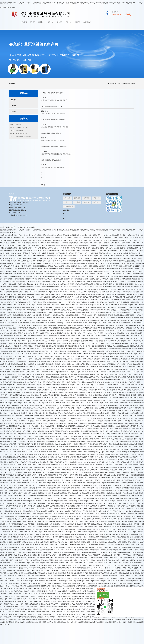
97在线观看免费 (126, 279)
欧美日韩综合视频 (136, 439)
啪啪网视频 (57, 312)
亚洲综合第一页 (70, 581)
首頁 (119, 83)
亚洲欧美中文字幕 (60, 364)
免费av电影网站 (69, 599)
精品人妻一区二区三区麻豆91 (98, 410)
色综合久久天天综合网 (31, 292)
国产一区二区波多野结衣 (78, 307)
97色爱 (2, 235)
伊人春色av (81, 560)
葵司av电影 (109, 405)
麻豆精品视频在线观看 (62, 328)
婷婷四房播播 (22, 503)
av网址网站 (54, 464)
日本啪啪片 (113, 433)
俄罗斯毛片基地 (100, 526)
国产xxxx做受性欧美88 (16, 485)
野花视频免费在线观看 (88, 622)
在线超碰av (18, 560)
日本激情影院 (85, 330)
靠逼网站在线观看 (83, 341)
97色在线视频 (99, 459)
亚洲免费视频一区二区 (15, 284)
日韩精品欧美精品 (75, 418)
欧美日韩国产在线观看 (29, 400)
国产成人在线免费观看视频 (113, 276)
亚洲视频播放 (119, 245)
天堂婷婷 (91, 562)
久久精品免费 (100, 622)
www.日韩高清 (39, 403)
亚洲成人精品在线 (96, 524)
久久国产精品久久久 (11, 253)
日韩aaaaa (112, 488)
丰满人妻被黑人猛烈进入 (65, 310)
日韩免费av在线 (122, 271)
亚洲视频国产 (41, 405)
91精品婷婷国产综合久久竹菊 (77, 462)
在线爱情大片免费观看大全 (27, 286)
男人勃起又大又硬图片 (36, 526)
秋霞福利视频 (127, 405)
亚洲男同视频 (94, 444)
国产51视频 (116, 526)
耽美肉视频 (8, 346)
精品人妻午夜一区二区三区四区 (123, 431)
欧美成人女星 (129, 397)
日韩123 (135, 240)
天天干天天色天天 (114, 441)
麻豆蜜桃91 (101, 415)
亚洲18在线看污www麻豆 (11, 279)
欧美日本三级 (102, 436)
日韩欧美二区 (51, 258)
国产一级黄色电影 (134, 292)
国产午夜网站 (55, 292)
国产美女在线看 (96, 258)
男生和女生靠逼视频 (52, 317)
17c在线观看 (52, 392)
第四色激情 (118, 348)
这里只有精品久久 (76, 485)
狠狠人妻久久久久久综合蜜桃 (127, 366)
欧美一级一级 (57, 405)
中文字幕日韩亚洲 (137, 348)
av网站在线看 (38, 248)
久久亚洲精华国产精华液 (118, 475)
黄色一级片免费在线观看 (25, 248)
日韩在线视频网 (134, 255)
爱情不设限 (3, 379)
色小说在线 (95, 408)
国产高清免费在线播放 (45, 361)
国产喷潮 (54, 475)
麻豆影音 (110, 501)
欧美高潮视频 (132, 261)
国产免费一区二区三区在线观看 (14, 364)
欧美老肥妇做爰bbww (78, 366)
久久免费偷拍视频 (32, 361)
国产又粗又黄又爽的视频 (34, 601)
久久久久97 (54, 333)
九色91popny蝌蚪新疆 (60, 248)
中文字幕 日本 (46, 475)
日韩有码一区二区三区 (17, 243)
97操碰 (91, 341)
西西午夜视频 (62, 271)
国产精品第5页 (115, 495)
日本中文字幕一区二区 (102, 374)
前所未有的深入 (32, 457)
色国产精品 (34, 351)
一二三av (95, 384)
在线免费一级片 (128, 426)
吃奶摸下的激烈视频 (132, 253)
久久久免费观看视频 (131, 384)
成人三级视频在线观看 (122, 583)
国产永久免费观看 (46, 560)
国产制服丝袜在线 (131, 328)
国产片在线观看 (103, 444)
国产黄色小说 (56, 570)
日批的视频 (112, 390)
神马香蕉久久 (115, 307)
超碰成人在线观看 (51, 377)
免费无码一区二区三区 (133, 294)
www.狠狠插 (66, 323)
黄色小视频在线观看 (16, 276)
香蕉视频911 (137, 323)
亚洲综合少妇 (37, 544)
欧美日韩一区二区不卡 (41, 268)
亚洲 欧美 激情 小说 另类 (73, 335)
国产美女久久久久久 (76, 498)
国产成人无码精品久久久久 (96, 320)
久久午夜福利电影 (103, 245)
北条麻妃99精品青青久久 (114, 521)
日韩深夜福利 (35, 325)
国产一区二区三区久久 (71, 390)
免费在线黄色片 (41, 441)
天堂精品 (107, 237)
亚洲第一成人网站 (9, 250)
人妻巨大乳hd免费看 (113, 268)
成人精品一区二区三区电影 (104, 323)
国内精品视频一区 (59, 237)
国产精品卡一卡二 (100, 235)
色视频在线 (91, 263)
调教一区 (90, 516)
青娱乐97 (98, 292)
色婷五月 (29, 271)
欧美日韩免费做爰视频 (115, 258)
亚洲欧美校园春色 (46, 495)
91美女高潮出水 (106, 392)
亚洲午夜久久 (53, 294)
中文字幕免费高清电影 (135, 413)
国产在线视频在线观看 (70, 294)
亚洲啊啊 (35, 299)
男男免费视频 (58, 557)
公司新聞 (13, 111)
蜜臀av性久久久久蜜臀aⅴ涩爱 (30, 333)
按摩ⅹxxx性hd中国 (45, 446)
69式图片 (100, 338)
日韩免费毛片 (55, 289)
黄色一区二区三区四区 (119, 452)
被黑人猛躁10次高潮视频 (131, 359)
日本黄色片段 (94, 426)
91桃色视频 (67, 593)
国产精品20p (33, 439)
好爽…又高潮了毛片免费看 (110, 304)
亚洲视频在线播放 (77, 271)
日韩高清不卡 (63, 245)
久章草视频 (4, 449)
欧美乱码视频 (62, 573)
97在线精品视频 (35, 560)
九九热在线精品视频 (71, 464)
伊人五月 (65, 258)
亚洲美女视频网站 (95, 279)
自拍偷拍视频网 (47, 240)
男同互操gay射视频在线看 (133, 619)
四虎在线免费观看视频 (41, 364)
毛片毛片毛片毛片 (44, 333)
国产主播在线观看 (102, 454)
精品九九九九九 (65, 284)
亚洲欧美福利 (28, 506)
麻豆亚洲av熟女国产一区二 (113, 413)
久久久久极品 (128, 245)
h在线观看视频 (62, 366)
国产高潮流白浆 (48, 237)
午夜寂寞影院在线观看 (65, 384)
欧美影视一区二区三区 (125, 240)
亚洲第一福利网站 (14, 542)
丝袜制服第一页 (101, 565)
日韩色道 (62, 317)
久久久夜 (91, 268)
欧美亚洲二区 (34, 609)
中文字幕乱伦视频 (112, 544)
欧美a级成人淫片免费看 (48, 423)
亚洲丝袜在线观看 (60, 335)
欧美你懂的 (5, 333)
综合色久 (93, 454)
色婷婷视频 (49, 485)
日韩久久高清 (27, 255)
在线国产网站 (124, 403)
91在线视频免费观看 (100, 268)
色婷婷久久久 (18, 235)
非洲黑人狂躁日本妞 (32, 245)
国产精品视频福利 (5, 354)
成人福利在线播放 (61, 444)
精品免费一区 (104, 532)
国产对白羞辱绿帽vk (138, 369)
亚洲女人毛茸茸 (121, 462)
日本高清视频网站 (74, 274)
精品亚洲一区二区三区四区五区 (31, 452)
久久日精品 (23, 475)
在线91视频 (52, 524)
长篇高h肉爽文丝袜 (138, 245)
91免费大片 (108, 382)
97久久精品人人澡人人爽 (58, 397)
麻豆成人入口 (39, 348)
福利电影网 (34, 444)
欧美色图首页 (50, 441)
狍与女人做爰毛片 (54, 369)
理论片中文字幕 (12, 261)
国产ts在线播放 (37, 263)
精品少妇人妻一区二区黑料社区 (103, 284)
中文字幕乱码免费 (51, 581)
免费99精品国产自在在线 (108, 550)
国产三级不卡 (109, 415)
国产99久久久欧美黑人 (39, 317)
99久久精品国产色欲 (44, 243)
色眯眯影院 (10, 428)
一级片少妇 (135, 405)
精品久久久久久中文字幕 (85, 276)
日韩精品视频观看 (40, 346)
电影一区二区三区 (9, 302)
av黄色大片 (101, 568)
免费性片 (119, 472)
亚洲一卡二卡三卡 (88, 333)
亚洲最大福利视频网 (125, 459)
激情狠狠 (114, 457)
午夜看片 (120, 433)
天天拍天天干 (55, 604)
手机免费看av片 (20, 359)
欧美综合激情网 (46, 534)
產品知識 (13, 100)
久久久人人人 (22, 271)
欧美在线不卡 (87, 361)
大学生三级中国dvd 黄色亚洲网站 (67, 341)
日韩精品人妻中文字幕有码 (65, 325)
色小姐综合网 (4, 526)
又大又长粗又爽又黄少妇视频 (62, 297)
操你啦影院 (65, 459)
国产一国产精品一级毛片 (18, 330)
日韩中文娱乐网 (92, 390)
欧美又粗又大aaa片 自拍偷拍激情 (38, 328)
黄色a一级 (103, 521)
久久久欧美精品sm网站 (38, 431)
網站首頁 (24, 22)
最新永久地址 (128, 341)
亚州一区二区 (139, 570)
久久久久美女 (62, 281)
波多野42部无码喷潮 (103, 289)
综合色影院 (126, 428)
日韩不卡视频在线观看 (38, 255)
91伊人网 (126, 539)
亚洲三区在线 (35, 508)
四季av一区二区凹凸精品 (67, 400)
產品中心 (41, 22)
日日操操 (66, 377)
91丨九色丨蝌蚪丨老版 (60, 408)
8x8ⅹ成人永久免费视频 (82, 529)
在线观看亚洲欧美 (118, 464)
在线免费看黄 (86, 532)
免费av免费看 (93, 552)
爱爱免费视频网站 (39, 617)
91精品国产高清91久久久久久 (55, 286)
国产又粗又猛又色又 (67, 441)
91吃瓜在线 (109, 263)
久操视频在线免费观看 (96, 493)
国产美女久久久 (100, 263)
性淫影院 (84, 268)
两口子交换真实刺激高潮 (93, 614)
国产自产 (6, 508)
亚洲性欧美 (92, 511)
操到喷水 (139, 310)
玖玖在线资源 (43, 245)
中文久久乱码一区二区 (73, 472)
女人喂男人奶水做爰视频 (27, 348)
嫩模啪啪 (31, 268)
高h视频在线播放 (42, 366)
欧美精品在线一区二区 (128, 446)
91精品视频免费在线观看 (65, 555)
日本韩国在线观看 (61, 426)
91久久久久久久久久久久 (133, 243)
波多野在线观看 (73, 343)
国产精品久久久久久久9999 (49, 271)
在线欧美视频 (4, 351)
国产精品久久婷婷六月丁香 (116, 454)
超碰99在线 (80, 490)
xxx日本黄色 (122, 578)
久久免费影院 (76, 338)
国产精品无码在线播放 (59, 253)
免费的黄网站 (36, 493)
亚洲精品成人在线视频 (101, 395)
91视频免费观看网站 (69, 446)
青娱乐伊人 (70, 240)
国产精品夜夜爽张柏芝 (16, 395)
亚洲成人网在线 (45, 604)
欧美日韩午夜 (86, 299)
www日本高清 (10, 524)
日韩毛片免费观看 (15, 333)
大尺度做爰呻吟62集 (31, 578)
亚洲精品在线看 (50, 439)
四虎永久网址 (130, 335)
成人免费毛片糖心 (83, 294)
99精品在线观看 (40, 418)
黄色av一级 (131, 271)
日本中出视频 (41, 555)
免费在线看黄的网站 (88, 452)
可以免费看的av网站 (94, 457)
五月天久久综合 (59, 279)
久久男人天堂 (81, 379)
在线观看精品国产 (75, 328)
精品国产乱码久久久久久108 (108, 333)
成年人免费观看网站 (36, 470)
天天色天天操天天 (27, 436)
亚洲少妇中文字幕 (116, 439)
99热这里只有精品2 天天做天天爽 (13, 390)
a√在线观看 (123, 483)
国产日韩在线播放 (30, 240)
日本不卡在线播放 (67, 433)
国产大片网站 (106, 266)
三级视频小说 (107, 312)
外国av (7, 289)
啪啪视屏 (64, 591)
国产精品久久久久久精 (43, 400)
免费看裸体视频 (89, 547)
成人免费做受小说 (70, 477)
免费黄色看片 (131, 351)
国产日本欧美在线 (75, 588)
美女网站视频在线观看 (47, 550)
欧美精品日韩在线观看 (74, 369)
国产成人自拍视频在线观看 (61, 387)
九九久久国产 (84, 565)
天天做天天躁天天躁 (9, 436)
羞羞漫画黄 (75, 315)
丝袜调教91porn (53, 268)
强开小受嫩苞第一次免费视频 (74, 302)
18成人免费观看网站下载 (25, 261)
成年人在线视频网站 (45, 384)
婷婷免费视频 (25, 501)
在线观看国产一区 (76, 361)
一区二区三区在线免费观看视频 (116, 335)
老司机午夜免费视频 (106, 281)
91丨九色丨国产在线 (9, 464)
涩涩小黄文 (92, 565)
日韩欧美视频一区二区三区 (31, 266)
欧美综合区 (69, 570)
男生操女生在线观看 (116, 529)
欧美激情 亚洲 (38, 310)
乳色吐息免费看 (10, 552)
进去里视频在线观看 (127, 323)
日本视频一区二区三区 (42, 488)
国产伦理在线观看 (130, 392)
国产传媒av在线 (5, 410)
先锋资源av (36, 498)
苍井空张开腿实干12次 (88, 312)
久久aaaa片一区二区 (75, 405)
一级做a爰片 (47, 526)
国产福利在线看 (67, 557)
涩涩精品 (45, 263)
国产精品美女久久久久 (19, 237)
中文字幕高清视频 (70, 317)
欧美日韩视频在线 (9, 240)
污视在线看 (110, 542)
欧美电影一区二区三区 (53, 351)
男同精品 (115, 511)
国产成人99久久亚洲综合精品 (8, 426)
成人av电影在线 (14, 544)
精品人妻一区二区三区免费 (128, 495)
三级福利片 (14, 441)
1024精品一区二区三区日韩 (45, 387)
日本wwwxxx (136, 268)
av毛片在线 (135, 250)
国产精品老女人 (55, 243)
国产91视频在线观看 (94, 248)
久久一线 (60, 294)
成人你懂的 (56, 403)
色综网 (19, 307)
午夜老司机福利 (125, 560)
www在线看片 (135, 286)
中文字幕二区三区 (29, 364)
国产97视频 (13, 307)
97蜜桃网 (125, 503)
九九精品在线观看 (27, 276)
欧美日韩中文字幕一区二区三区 (23, 263)
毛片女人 (13, 410)
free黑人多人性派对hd (14, 449)
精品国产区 (49, 596)
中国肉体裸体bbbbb (110, 297)
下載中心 (69, 22)
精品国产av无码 (42, 449)
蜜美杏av (56, 619)
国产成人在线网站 (47, 248)
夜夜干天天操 (127, 250)
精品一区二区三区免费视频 (131, 248)
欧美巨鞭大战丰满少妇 (91, 593)
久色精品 (128, 286)
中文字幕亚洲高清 (55, 488)
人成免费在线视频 (11, 271)
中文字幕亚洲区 (63, 544)
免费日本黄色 (25, 519)
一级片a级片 (48, 343)
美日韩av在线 (71, 364)
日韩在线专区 (42, 351)
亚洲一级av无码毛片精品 (84, 317)
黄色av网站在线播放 (30, 591)
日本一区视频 (105, 433)
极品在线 (115, 444)
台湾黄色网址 (18, 418)
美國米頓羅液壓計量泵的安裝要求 (51, 160)
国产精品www (66, 534)
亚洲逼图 (65, 261)
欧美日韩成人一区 (26, 379)
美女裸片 (118, 547)
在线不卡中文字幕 (65, 619)
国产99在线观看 (78, 575)
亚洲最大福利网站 (127, 276)
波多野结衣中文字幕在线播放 (91, 261)
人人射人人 (79, 292)
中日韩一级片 (49, 390)
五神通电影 (56, 596)
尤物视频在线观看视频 (6, 263)
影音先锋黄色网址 (47, 433)
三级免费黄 (12, 483)
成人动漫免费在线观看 (28, 307)
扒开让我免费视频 (24, 258)
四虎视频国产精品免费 (74, 312)
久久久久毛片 (123, 508)
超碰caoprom (98, 452)
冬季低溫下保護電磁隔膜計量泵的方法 (52, 93)
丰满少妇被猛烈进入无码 (44, 253)
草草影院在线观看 (89, 382)
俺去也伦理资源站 (129, 390)
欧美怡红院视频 (43, 369)
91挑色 (121, 444)
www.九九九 (69, 421)
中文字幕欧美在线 (33, 384)
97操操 (9, 462)
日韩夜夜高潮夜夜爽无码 (81, 410)
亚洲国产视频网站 (63, 431)
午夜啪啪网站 (58, 307)
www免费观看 (9, 235)
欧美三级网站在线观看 (43, 372)
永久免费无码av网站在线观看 (134, 333)
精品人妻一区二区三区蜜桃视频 (45, 472)
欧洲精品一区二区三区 (126, 372)
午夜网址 (48, 537)
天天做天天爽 (11, 379)
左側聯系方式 (87, 22)
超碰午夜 (17, 472)
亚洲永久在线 (137, 364)
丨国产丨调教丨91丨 (45, 609)
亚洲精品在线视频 (66, 508)
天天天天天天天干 (88, 413)
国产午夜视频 (113, 408)
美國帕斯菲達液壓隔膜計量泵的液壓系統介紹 (54, 146)
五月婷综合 (81, 423)
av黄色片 (101, 294)
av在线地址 (116, 263)
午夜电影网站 (114, 573)
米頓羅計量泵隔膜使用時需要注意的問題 (53, 120)
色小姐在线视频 (96, 519)
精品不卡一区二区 (72, 444)
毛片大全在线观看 (99, 351)
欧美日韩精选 (119, 428)
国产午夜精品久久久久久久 (106, 428)
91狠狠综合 (30, 346)
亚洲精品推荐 (38, 304)
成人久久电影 (22, 426)
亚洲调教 (105, 516)
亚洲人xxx (64, 312)
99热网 (83, 392)
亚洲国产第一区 (127, 562)
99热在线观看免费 (105, 377)
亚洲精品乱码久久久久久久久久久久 (96, 503)
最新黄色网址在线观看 (113, 235)
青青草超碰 (135, 441)
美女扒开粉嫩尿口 (96, 490)
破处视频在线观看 (63, 529)
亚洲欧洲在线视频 (30, 488)
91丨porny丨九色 (40, 297)
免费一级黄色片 (63, 614)
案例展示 (59, 22)
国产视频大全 (121, 328)
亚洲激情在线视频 (111, 436)
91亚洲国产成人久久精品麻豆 (100, 573)
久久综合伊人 (106, 279)
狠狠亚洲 (86, 253)
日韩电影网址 (72, 235)
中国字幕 (71, 475)
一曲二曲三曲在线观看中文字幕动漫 (100, 325)
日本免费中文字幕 (81, 516)
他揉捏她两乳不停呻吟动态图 (10, 529)
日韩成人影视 (20, 410)
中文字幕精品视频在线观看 (39, 323)
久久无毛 (5, 454)
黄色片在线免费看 (115, 279)
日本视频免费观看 (15, 470)
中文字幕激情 (34, 410)
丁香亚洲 (134, 279)
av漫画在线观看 (52, 325)
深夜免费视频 (97, 560)
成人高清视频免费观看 (103, 418)
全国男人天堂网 (8, 534)
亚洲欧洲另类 (46, 612)
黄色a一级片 (25, 354)
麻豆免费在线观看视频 (29, 387)
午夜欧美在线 (14, 286)
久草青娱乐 (5, 276)
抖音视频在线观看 (84, 493)
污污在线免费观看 (66, 243)
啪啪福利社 (37, 495)
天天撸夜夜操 (14, 299)
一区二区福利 (85, 274)
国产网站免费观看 (18, 292)
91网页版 (7, 403)
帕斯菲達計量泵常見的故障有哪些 (51, 133)
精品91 (117, 459)
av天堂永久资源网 (78, 526)
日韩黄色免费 (67, 338)
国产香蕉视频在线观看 (44, 464)
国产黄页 (123, 235)
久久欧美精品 (118, 248)
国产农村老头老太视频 (107, 248)
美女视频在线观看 (53, 245)
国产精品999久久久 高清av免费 (62, 361)
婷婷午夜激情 (83, 248)
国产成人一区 (102, 310)
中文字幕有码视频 (23, 328)
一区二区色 (126, 421)
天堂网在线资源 (10, 359)
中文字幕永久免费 (40, 573)
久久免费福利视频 (112, 578)
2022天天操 (108, 508)
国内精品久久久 (77, 237)
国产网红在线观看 (67, 255)
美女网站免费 (95, 612)
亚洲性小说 (75, 243)
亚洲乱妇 (112, 426)
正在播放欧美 (99, 547)
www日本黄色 (31, 426)
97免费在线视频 (116, 480)
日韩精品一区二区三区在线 (15, 312)
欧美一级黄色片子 (90, 323)
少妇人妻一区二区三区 (31, 593)
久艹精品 (139, 560)
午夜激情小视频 (23, 279)
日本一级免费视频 (89, 302)
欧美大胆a (82, 243)
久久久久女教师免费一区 (94, 462)
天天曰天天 (122, 351)
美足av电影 (124, 415)
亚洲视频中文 (78, 351)
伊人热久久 (118, 330)
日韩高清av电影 (86, 369)
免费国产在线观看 (88, 351)
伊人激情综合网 (105, 498)
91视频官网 (83, 320)
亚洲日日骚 (29, 413)
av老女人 (72, 568)
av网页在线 (135, 459)
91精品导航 (126, 330)
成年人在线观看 (110, 302)
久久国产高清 (90, 586)
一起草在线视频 (38, 436)
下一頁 (43, 185)
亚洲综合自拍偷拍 (79, 325)
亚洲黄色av (130, 513)
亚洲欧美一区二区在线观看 (106, 348)
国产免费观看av (127, 348)
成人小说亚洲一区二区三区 (73, 542)
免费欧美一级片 (44, 519)
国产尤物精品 (49, 255)
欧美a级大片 (130, 452)
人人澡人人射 (132, 320)
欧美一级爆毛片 (112, 271)
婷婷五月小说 (103, 542)
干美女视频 (52, 328)
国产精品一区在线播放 (105, 384)
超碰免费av (28, 377)
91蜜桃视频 (12, 400)
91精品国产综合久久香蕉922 (130, 374)
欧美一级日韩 (66, 485)
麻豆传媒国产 (79, 281)
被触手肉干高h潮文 (48, 395)
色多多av (16, 532)
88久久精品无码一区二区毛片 (46, 457)
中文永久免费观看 (131, 235)
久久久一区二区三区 (98, 237)
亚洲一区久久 (113, 395)
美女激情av (131, 483)
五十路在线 (30, 475)
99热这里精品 (107, 338)
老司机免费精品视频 (71, 266)
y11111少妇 (5, 405)
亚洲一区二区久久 (63, 274)
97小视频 (16, 534)
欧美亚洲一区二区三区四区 (62, 320)
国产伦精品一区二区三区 (52, 480)
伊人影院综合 (18, 335)
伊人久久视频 (66, 307)
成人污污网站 (102, 506)
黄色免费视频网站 (91, 379)
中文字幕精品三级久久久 (121, 255)
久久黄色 (6, 581)
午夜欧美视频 (136, 467)
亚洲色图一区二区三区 (30, 555)
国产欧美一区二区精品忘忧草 (66, 413)
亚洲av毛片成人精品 (63, 606)
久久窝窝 (71, 261)
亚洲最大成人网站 (28, 521)
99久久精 (55, 532)
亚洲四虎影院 (123, 369)
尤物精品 (54, 490)
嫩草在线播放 (94, 330)
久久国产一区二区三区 (74, 250)
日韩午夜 (104, 462)
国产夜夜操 (44, 392)
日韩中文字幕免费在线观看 (90, 348)
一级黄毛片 (37, 534)
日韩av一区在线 (126, 274)
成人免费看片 (4, 568)
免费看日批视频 (104, 408)
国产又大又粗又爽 (88, 359)
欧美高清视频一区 (92, 488)
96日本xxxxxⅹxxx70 (128, 532)
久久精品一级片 (34, 547)
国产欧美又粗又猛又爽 (77, 323)
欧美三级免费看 (22, 361)
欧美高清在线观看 (92, 470)
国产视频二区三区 (10, 408)
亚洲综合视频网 (8, 292)
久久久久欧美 (77, 299)
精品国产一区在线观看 (12, 366)
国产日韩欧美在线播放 (80, 570)
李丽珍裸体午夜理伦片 (24, 444)
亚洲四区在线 (62, 333)
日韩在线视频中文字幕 (25, 299)
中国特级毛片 (117, 555)
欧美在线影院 (55, 400)
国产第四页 (30, 534)
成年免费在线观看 (62, 501)
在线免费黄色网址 (75, 330)
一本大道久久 (59, 436)
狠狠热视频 (100, 379)
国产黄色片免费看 (108, 431)
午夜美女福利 (19, 266)
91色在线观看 (86, 279)
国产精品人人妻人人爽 (14, 304)
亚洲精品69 (68, 268)
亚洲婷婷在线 (93, 245)
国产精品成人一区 (71, 253)
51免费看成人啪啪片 (29, 284)
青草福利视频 (87, 573)
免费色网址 (40, 343)
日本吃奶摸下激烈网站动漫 (96, 297)
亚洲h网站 (44, 588)
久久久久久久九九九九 (68, 356)
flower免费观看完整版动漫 (37, 490)
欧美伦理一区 (117, 323)
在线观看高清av (117, 562)
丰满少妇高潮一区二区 (123, 395)
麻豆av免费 (19, 400)
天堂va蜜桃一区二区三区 (21, 341)
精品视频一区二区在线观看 (98, 299)
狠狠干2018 (107, 354)
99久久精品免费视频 (26, 317)
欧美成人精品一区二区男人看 (58, 250)
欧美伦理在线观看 (27, 467)
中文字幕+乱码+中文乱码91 (126, 408)
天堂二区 (92, 255)
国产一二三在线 (56, 498)
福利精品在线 (97, 516)
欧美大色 (48, 490)
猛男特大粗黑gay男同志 (129, 568)
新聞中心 (51, 22)
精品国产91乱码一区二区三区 (72, 279)
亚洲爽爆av (70, 333)
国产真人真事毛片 (65, 495)
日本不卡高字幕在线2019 (118, 266)
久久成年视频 (32, 565)
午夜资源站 (93, 415)
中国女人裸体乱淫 (122, 320)
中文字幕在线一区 (128, 258)
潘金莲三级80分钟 (73, 289)
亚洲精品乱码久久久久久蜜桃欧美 (54, 348)
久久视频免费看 (41, 258)
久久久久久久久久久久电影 (94, 243)
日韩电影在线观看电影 (129, 297)
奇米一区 (129, 462)
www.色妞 (52, 263)
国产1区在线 (39, 307)
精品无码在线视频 (60, 472)
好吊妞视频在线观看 (79, 503)
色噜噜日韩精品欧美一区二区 (90, 250)
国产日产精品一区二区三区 (130, 289)
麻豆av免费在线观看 (26, 315)
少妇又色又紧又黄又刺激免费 (130, 284)
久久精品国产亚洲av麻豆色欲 (123, 302)
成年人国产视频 (65, 588)
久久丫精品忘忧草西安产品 (23, 302)
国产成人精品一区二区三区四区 (96, 343)
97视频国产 (33, 258)
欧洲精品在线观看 (88, 284)
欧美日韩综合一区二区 (127, 312)
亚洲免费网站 (119, 570)
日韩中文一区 (53, 529)
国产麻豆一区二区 (39, 276)
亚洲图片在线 (97, 266)
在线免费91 (90, 328)
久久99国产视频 (9, 338)
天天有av (42, 410)
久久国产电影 (116, 312)
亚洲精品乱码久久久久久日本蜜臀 (38, 462)
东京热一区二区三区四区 (100, 315)
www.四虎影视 (8, 237)
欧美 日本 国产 (85, 544)
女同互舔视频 (13, 444)
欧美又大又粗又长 (17, 415)
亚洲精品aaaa (126, 547)
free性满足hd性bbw (109, 493)
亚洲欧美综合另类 (48, 235)
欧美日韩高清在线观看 (21, 268)
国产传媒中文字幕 (128, 237)
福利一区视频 (27, 431)
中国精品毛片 (14, 281)
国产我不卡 (132, 526)
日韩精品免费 (137, 302)
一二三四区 (99, 312)
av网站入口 (79, 581)
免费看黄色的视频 (89, 292)
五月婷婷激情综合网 (86, 397)
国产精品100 (36, 392)
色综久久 (83, 328)
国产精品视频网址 (76, 532)
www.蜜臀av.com (30, 359)
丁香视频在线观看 (96, 369)
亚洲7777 (38, 426)
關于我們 (32, 22)
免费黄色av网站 (49, 539)
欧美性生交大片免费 (116, 289)
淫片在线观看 (120, 317)
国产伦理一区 (53, 281)
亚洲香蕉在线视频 (120, 294)
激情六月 (112, 245)
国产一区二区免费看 (99, 276)
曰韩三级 (132, 418)
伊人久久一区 (36, 271)
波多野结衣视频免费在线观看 (9, 248)
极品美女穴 (119, 390)
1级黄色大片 (35, 516)
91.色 (129, 369)
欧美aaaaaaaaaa (57, 452)
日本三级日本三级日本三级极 (89, 286)
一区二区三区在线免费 (42, 524)
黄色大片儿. (38, 395)
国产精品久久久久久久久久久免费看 (66, 276)
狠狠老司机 (56, 508)
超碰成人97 (85, 245)
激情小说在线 (25, 609)
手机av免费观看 (13, 397)
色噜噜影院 (112, 472)
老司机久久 (137, 426)
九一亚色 (65, 462)
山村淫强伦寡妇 (103, 426)
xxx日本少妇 (57, 255)
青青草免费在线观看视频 (28, 472)
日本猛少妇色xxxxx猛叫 (80, 537)
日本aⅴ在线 (75, 297)
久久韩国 (82, 372)
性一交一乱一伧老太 (125, 268)
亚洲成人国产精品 (78, 310)
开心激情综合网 (134, 307)
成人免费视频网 (37, 261)
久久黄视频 (27, 325)
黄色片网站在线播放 (75, 578)
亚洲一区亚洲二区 (76, 359)
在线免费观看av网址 (93, 377)
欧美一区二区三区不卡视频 (81, 255)
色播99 (104, 544)
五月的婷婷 (56, 343)
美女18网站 (46, 250)
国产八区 (45, 335)
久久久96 (59, 392)
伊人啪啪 (58, 441)
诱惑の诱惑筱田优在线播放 (119, 377)
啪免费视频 (45, 529)
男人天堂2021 (79, 240)
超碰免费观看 (68, 299)
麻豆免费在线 (32, 459)
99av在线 (68, 271)
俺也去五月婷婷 (117, 382)
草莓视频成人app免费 (63, 330)
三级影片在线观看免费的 (34, 612)
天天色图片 (60, 299)
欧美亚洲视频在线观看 (30, 390)
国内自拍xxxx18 (37, 433)
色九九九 (100, 581)
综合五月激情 (120, 356)
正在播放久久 (139, 351)
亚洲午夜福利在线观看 (85, 304)
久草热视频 (95, 240)
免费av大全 (3, 501)
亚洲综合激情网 (109, 294)
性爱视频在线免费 (106, 555)
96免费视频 (100, 274)
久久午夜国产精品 (11, 599)
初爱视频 (64, 240)
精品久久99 (46, 302)
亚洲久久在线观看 (40, 286)
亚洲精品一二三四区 (119, 384)
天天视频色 (7, 516)
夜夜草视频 (140, 557)
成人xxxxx (59, 258)
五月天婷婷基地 (44, 614)
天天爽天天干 (54, 506)
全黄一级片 (5, 544)
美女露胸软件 (103, 477)
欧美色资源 (125, 413)
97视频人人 (38, 320)
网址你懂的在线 (127, 493)
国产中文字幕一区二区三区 (11, 315)
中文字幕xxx (26, 539)
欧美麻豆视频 (139, 423)
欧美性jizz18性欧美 (35, 501)
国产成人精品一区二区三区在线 (46, 382)
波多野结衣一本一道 (44, 292)
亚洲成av (80, 253)
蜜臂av (54, 315)
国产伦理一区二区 (80, 488)
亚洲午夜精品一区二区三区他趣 (14, 591)
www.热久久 (68, 286)
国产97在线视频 (57, 521)
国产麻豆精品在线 (51, 413)
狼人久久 (39, 240)
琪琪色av (71, 454)
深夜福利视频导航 (84, 444)
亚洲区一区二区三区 (76, 284)
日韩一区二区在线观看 (38, 377)
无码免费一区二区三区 (22, 408)
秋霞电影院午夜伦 (111, 253)
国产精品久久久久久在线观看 (56, 266)
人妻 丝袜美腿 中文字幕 (52, 418)
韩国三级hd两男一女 (13, 294)
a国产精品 (68, 237)
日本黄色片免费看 (65, 304)
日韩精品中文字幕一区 (48, 428)
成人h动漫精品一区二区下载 (44, 312)
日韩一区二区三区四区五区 (111, 557)
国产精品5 (104, 271)
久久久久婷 (43, 325)
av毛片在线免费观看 (38, 537)
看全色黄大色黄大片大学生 (114, 310)
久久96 (7, 307)
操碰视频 (61, 268)
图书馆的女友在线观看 (55, 338)
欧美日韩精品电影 (20, 338)
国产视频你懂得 (7, 493)
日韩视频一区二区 (65, 403)
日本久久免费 (6, 539)
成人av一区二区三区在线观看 (134, 475)
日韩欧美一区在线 (136, 395)
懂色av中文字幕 (4, 624)
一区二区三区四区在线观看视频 (109, 240)
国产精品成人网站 (20, 245)
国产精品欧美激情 (97, 431)
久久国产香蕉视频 (45, 454)
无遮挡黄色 (56, 449)
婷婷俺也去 (40, 390)
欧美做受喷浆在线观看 (124, 467)
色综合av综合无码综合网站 (88, 338)
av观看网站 (96, 281)
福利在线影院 (106, 495)
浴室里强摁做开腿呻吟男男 (112, 483)
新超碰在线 (104, 258)
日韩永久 (2, 506)
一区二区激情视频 (97, 464)
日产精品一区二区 (43, 542)
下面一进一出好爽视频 (84, 258)
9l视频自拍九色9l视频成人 (36, 274)
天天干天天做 (97, 304)
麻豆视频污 (18, 467)
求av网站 (95, 397)
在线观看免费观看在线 (60, 493)
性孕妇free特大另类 (47, 452)
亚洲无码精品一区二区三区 (126, 490)
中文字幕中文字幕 (28, 235)
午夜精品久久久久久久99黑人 (130, 343)
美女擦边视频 (58, 235)
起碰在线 (73, 534)
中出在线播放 (112, 477)
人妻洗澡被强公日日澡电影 (11, 348)
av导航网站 (85, 511)
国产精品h (7, 243)
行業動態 (132, 83)
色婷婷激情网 (97, 392)
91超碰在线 (92, 609)
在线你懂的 (53, 302)
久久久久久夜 (121, 253)
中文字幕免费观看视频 (68, 488)
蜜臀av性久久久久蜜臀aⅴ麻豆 (105, 255)
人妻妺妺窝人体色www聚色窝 (85, 459)
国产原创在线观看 (23, 596)
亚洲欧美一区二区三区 (76, 387)
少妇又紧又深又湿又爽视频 (97, 253)
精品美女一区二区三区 (115, 575)
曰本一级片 (38, 475)
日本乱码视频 (128, 364)
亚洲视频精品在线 (76, 354)
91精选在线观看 (93, 294)
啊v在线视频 (137, 488)
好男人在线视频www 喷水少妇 (56, 421)
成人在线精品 (119, 426)
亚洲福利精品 (53, 299)
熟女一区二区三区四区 (136, 338)
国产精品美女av (48, 307)
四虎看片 (139, 328)
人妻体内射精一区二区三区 (76, 395)
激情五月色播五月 (65, 359)
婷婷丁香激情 (64, 480)
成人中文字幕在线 (100, 335)
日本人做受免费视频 (123, 449)
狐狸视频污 (44, 379)
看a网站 (21, 377)
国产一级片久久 (8, 446)
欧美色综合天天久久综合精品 (91, 271)
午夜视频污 (102, 330)
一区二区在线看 (76, 268)
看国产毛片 (87, 524)
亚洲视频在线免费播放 (76, 436)
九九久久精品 (47, 261)
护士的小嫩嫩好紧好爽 (24, 323)
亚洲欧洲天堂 (11, 343)
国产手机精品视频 (95, 400)
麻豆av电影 (78, 480)
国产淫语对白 (33, 366)
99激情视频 (72, 459)
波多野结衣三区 (9, 268)
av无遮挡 (28, 622)
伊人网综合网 (36, 532)
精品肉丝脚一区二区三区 (115, 250)
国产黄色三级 (20, 552)
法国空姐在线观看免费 (50, 274)
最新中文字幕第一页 (88, 235)
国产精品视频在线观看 (66, 537)
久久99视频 (17, 433)
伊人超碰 (119, 297)
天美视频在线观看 (131, 299)
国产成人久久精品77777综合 (82, 428)
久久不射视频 (118, 421)
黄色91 (20, 452)
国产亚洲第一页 (18, 573)
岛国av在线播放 (17, 521)
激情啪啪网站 (57, 240)
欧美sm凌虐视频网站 (124, 304)
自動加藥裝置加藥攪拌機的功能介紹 (51, 106)
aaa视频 (96, 341)
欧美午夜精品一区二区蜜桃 (14, 255)
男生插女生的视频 (126, 524)
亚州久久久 (78, 583)
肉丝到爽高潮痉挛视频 (42, 294)
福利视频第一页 (139, 408)
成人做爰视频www (47, 320)
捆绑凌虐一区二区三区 (56, 593)
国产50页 (51, 335)
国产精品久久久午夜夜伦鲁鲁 (110, 403)
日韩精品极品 (50, 557)
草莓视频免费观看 (88, 483)
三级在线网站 (88, 534)
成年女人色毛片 (125, 307)
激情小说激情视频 (135, 583)
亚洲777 (95, 581)
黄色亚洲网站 (97, 555)
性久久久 (106, 529)
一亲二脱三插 (85, 418)
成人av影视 (23, 346)
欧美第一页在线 (88, 266)
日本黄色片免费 (14, 289)
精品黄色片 (24, 565)
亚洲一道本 (9, 433)
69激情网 (35, 315)
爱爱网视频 (66, 439)
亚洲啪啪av (96, 534)
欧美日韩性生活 (15, 516)
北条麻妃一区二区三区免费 (16, 297)
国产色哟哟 (55, 384)
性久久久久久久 (100, 382)
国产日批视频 (102, 552)
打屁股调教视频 (111, 364)
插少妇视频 (19, 343)
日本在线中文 (138, 436)
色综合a (18, 354)
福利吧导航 (91, 601)
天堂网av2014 (48, 354)
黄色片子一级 (28, 537)
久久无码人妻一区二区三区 (93, 403)
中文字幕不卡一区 (138, 524)
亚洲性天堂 (29, 397)
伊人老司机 (60, 315)
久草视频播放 (41, 485)
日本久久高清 (88, 240)
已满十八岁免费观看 (97, 354)
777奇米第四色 (135, 428)
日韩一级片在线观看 (6, 513)
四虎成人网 (22, 397)
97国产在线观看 (121, 506)
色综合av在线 (38, 467)
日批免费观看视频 (42, 459)
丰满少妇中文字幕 (85, 472)
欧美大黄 (122, 557)
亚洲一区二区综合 (56, 261)
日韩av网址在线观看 (30, 312)
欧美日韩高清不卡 (128, 516)
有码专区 (7, 323)
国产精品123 (82, 343)
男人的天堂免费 (75, 320)
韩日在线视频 (82, 374)
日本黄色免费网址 (20, 575)
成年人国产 (18, 310)
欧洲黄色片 (94, 485)
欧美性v (79, 235)
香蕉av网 (139, 261)
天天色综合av (108, 274)
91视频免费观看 (86, 237)
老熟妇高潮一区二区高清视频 (69, 374)
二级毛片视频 (70, 281)
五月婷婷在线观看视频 (15, 387)
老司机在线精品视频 (110, 449)
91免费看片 (14, 323)
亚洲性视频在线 (129, 317)
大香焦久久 (63, 369)
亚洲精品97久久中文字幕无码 (72, 348)
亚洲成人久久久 (64, 418)
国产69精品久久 (75, 392)
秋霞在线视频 (31, 237)
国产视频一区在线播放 (61, 395)
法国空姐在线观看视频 (125, 315)
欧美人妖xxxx (46, 289)
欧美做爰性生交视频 (118, 286)
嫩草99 (18, 379)
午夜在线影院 (85, 405)
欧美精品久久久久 (25, 583)
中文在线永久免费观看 (129, 472)
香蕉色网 (123, 299)
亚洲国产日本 (85, 542)
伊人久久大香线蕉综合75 (48, 426)
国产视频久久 (33, 253)
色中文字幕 (102, 341)
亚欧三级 (130, 470)
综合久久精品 (107, 307)
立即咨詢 (103, 595)
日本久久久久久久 (114, 361)
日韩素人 (7, 490)
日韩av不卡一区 (109, 568)
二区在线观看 (73, 258)
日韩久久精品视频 (24, 289)
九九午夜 (19, 436)
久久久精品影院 (108, 464)
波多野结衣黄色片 (50, 617)
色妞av (15, 596)
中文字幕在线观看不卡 (105, 286)
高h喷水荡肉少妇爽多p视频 (125, 436)
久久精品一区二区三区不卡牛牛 (110, 400)
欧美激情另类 (39, 237)
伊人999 (80, 266)
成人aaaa (65, 235)
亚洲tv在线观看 (70, 547)
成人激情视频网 (105, 423)
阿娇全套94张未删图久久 (80, 263)
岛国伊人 (75, 248)
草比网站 (54, 310)
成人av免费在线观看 (117, 237)
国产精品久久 (84, 297)
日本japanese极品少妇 (117, 392)
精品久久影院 (98, 328)
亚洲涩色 (129, 578)
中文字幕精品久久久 (88, 480)
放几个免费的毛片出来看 (114, 503)
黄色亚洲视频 (104, 250)
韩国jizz (7, 374)
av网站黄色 (120, 364)
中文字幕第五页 (60, 428)
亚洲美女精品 (72, 539)
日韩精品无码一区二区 (12, 475)
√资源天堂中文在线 (129, 410)
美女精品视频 (58, 583)
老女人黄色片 (62, 302)
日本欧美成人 (77, 245)
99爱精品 (120, 359)
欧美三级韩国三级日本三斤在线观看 (95, 372)
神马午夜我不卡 (115, 423)
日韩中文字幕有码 (9, 557)
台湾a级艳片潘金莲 (5, 415)
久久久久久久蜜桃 (125, 263)
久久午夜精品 (66, 379)
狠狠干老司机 (121, 519)
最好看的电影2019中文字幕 (56, 477)
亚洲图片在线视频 (103, 575)
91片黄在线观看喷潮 (103, 441)
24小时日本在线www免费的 (118, 243)
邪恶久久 (70, 351)
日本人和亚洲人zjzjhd (113, 299)
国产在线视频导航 (9, 266)
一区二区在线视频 (36, 302)
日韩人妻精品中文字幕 (30, 243)
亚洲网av (105, 472)
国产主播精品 (123, 261)
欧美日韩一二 (84, 446)
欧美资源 (28, 516)
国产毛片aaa (7, 583)
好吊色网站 (59, 439)
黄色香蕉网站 (91, 374)
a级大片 (70, 245)
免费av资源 (56, 359)
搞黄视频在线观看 (12, 495)
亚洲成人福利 (105, 292)
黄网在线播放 (38, 235)
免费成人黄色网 (8, 488)
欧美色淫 (17, 557)
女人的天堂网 (126, 439)
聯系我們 (77, 22)
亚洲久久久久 (60, 457)
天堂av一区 (34, 483)
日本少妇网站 (117, 284)
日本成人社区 (27, 335)
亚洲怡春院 (78, 261)
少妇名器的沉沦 (127, 346)
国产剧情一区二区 (44, 444)
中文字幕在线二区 (105, 480)
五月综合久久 (140, 446)
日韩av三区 (109, 526)
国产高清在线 (72, 426)
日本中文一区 (33, 279)
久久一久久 (55, 511)
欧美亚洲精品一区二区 (129, 310)
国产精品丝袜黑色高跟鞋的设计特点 (33, 415)
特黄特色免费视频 (20, 612)
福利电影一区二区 (11, 361)
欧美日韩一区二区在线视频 (23, 250)
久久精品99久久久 (36, 250)
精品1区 (87, 325)
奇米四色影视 (66, 392)
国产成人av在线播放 (131, 281)
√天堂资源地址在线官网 (115, 516)
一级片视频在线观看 (29, 418)
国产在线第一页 (117, 485)
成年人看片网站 (119, 542)
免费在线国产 (23, 281)
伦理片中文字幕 (127, 488)
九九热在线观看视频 (110, 320)
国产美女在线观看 (51, 555)
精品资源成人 (112, 462)
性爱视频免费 (9, 555)
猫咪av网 (69, 248)
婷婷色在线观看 (114, 292)
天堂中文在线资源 (14, 356)
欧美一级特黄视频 (28, 310)
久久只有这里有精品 (15, 351)
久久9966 (74, 490)
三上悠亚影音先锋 (12, 593)
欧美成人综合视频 (23, 253)
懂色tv (110, 444)
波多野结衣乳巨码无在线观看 (63, 263)
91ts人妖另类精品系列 (6, 274)
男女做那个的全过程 (116, 374)
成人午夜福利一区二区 (78, 403)
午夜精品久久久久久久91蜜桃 (28, 542)
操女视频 (15, 382)
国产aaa (13, 354)
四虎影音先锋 (14, 258)
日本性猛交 (64, 351)
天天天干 (73, 379)
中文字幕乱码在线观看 (37, 539)
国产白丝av (92, 274)
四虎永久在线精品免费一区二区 (126, 354)
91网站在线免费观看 (66, 449)
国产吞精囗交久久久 (48, 467)
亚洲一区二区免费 (106, 457)
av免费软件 (105, 243)
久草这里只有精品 (116, 446)
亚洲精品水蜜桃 (24, 439)
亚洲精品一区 (49, 297)
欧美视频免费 (139, 271)
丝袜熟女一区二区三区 (6, 341)
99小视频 (10, 573)
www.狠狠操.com (19, 240)
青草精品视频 (83, 390)
